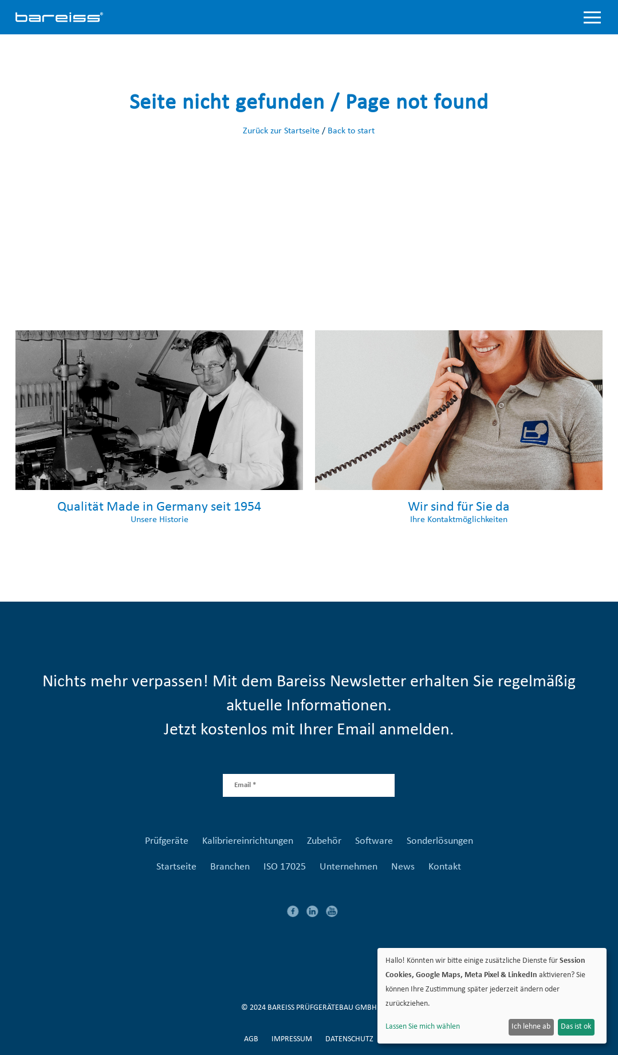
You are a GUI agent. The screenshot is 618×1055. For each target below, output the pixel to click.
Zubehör (324, 841)
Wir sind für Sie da (459, 507)
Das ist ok (576, 1026)
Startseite (176, 867)
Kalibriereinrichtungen (247, 841)
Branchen (230, 867)
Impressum (291, 1039)
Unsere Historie (159, 519)
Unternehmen (348, 867)
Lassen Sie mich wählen (422, 1026)
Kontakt (444, 867)
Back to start (351, 131)
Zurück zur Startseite (281, 131)
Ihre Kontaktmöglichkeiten (458, 519)
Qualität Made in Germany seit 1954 (159, 507)
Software (374, 841)
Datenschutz (349, 1039)
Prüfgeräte (166, 841)
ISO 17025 (284, 867)
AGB (251, 1039)
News (403, 867)
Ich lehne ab (530, 1026)
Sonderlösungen (440, 841)
